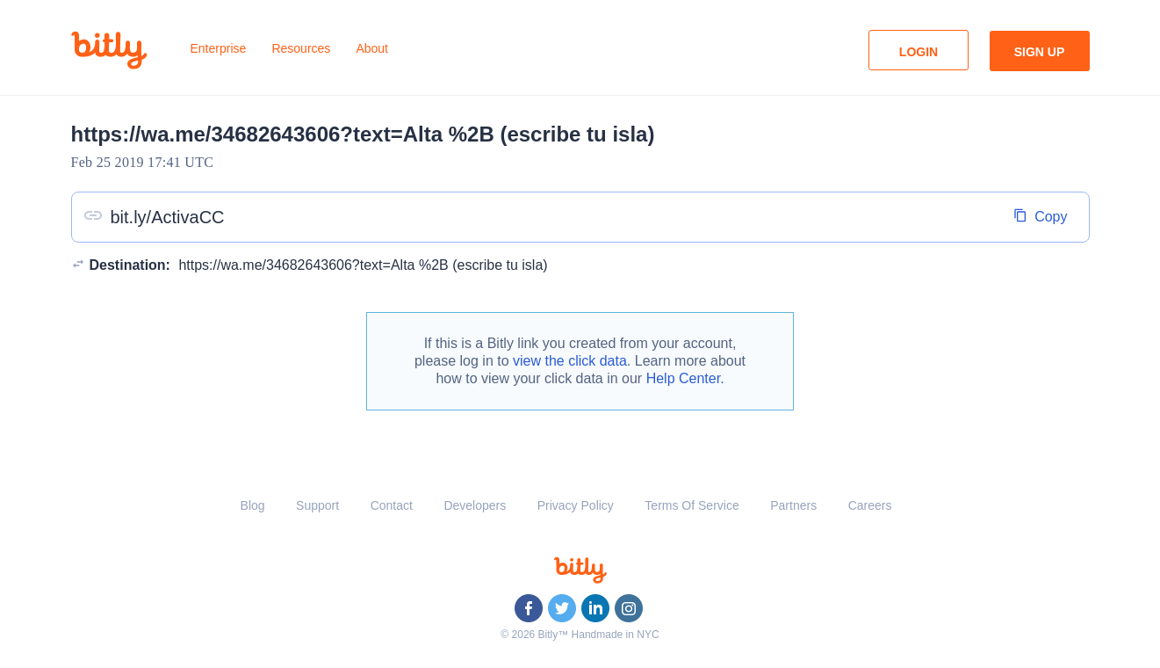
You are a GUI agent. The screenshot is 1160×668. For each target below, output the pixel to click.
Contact (392, 505)
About (372, 48)
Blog (253, 505)
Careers (870, 505)
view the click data (570, 360)
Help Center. (685, 378)
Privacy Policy (575, 505)
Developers (474, 505)
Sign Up (1039, 52)
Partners (793, 505)
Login (918, 52)
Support (317, 505)
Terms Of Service (692, 505)
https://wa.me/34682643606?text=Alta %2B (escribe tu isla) (362, 265)
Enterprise (219, 48)
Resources (300, 48)
